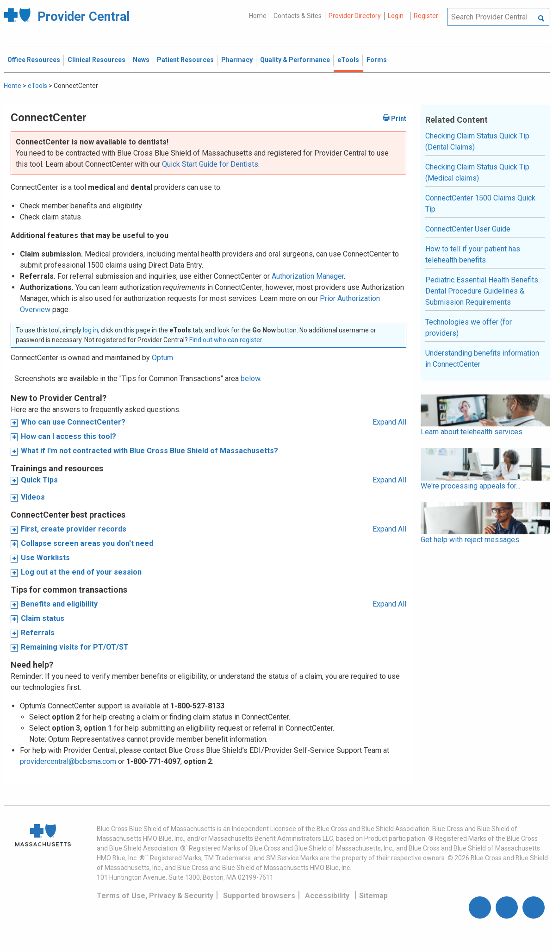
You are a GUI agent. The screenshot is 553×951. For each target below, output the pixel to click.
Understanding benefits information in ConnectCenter (482, 359)
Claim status (42, 618)
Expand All (389, 422)
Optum (162, 357)
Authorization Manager (308, 276)
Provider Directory (355, 15)
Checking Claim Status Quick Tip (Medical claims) (477, 172)
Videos (33, 497)
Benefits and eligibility (59, 604)
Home (258, 15)
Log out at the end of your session (81, 572)
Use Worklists (45, 557)
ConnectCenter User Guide (467, 229)
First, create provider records (73, 529)
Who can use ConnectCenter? (73, 422)
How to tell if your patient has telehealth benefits (472, 254)
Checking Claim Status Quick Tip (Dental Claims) (477, 141)
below (250, 378)
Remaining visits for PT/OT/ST (75, 647)
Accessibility (327, 895)
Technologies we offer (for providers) (468, 328)
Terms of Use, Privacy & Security (155, 895)
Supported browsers (259, 895)
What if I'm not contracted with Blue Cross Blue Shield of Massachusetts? (149, 450)
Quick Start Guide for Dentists (210, 164)
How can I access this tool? (68, 436)
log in (90, 330)
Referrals (38, 632)
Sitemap (373, 895)
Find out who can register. (226, 340)
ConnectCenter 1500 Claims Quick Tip (480, 203)
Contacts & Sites (297, 15)
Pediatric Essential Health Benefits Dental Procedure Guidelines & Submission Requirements (481, 291)
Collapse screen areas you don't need (87, 543)
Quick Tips (39, 480)
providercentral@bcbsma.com (68, 761)
